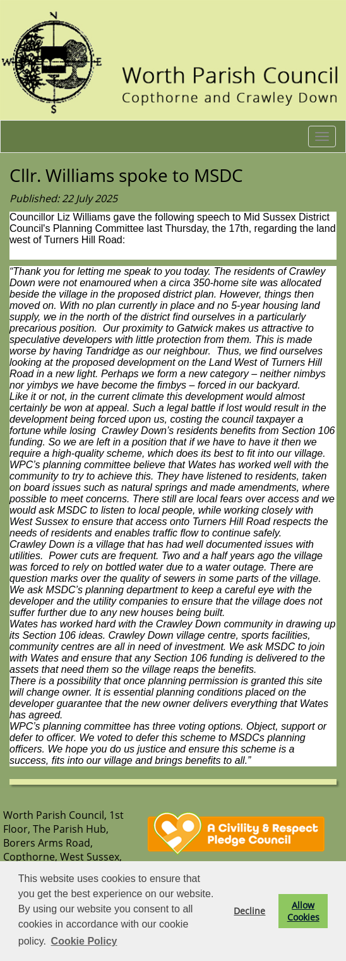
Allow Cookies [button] (303, 911)
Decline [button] (249, 911)
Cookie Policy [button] (84, 941)
